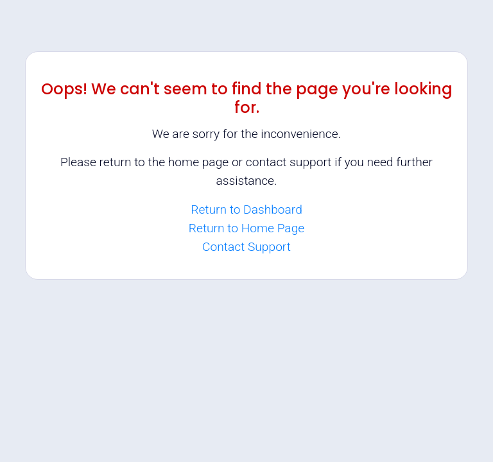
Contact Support (246, 246)
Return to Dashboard (246, 209)
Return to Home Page (246, 228)
